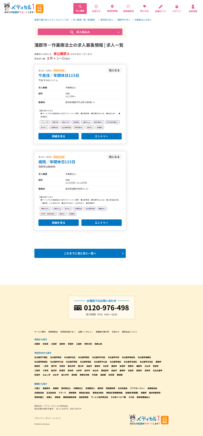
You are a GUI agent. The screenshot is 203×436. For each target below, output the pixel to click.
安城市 (122, 366)
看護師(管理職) (131, 392)
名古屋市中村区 (98, 357)
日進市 (131, 370)
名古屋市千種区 (41, 357)
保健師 (143, 392)
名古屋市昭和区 (128, 357)
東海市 (70, 370)
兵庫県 (37, 343)
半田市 (62, 366)
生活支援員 (122, 388)
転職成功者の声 (102, 331)
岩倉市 (114, 370)
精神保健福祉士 (143, 397)
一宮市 (45, 366)
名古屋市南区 (85, 361)
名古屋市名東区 (130, 361)
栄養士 (49, 397)
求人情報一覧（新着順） (84, 19)
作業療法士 (78, 388)
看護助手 (46, 388)
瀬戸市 (54, 366)
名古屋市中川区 (56, 361)
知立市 (95, 370)
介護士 (37, 388)
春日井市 (71, 366)
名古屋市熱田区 (41, 361)
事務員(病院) (98, 392)
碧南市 (97, 366)
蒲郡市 (139, 366)
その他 (131, 397)
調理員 (57, 397)
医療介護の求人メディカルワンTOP (51, 19)
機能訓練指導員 (69, 397)
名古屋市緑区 (115, 361)
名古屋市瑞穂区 (144, 357)
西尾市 (131, 366)
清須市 (147, 370)
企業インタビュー (85, 331)
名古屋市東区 (56, 357)
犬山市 (147, 366)
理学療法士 (66, 388)
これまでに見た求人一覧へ (80, 253)
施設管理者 (83, 397)
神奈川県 (88, 343)
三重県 (79, 343)
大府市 (79, 370)
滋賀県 (62, 343)
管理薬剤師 (110, 388)
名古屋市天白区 (146, 361)
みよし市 (46, 374)
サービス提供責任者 (99, 397)
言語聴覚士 (90, 388)
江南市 (37, 370)
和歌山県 (98, 343)
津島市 (89, 366)
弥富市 (37, 374)
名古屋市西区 (83, 357)
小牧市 (45, 370)
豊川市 (81, 366)
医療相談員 (152, 388)
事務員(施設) (84, 392)
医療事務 (72, 392)
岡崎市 (37, 366)
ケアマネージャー (137, 388)
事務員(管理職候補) (114, 392)
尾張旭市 (105, 370)
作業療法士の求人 (143, 19)
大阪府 (54, 343)
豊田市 (114, 366)
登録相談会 (53, 331)
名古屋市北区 (70, 357)
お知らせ (115, 331)
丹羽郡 (95, 374)
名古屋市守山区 (100, 361)
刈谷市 (106, 366)
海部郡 (103, 374)
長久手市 (65, 374)
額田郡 (120, 374)
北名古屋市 (157, 370)
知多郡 (111, 374)
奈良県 (45, 343)
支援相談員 (39, 392)
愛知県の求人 (106, 19)
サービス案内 (40, 331)
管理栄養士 (39, 397)
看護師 (56, 388)
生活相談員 (51, 392)
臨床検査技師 (154, 392)
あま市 (56, 374)
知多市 (87, 370)
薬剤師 (100, 388)
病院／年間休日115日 (56, 161)
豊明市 (122, 370)
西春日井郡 (84, 374)
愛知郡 (74, 374)
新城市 (62, 370)
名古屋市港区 (71, 361)
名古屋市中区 (113, 357)
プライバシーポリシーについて (47, 418)
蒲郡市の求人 (123, 19)
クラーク (62, 392)
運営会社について (129, 331)
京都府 (70, 343)
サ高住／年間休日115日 (58, 75)
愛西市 (139, 370)
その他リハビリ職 (118, 397)
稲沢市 (54, 370)
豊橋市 (158, 361)
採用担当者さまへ (68, 331)
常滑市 (156, 366)
